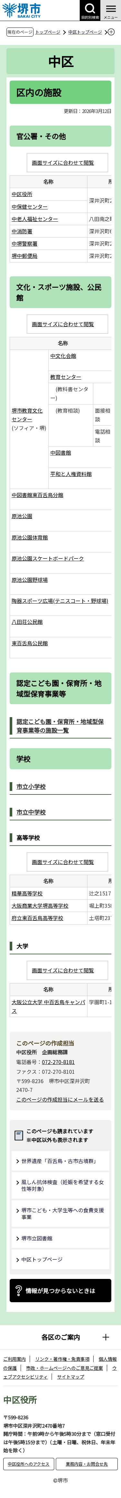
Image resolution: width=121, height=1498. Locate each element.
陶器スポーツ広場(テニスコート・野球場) (60, 601)
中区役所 (22, 194)
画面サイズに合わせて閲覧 (63, 162)
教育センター (65, 377)
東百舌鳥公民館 (30, 643)
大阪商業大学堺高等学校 (40, 905)
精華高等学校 (27, 893)
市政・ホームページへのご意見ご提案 (64, 1368)
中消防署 (22, 231)
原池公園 (22, 516)
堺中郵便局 (24, 256)
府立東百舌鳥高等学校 (37, 918)
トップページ (47, 32)
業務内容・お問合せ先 (87, 1464)
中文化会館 (63, 356)
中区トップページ (85, 32)
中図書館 (60, 452)
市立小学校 (30, 786)
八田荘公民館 (27, 622)
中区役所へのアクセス (28, 1464)
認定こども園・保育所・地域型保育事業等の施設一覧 (60, 725)
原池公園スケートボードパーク (48, 558)
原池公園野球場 (30, 579)
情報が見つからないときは (60, 1290)
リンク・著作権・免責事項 (62, 1359)
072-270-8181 (58, 1062)
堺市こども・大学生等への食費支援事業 (62, 1213)
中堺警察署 (24, 243)
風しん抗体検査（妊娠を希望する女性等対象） (62, 1185)
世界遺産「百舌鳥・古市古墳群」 (60, 1161)
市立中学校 (30, 812)
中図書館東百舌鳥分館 (37, 495)
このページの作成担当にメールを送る (60, 1099)
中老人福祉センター (35, 219)
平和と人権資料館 (71, 474)
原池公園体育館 (30, 537)
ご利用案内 (14, 1359)
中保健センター (30, 206)
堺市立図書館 (36, 1238)
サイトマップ (70, 1376)
